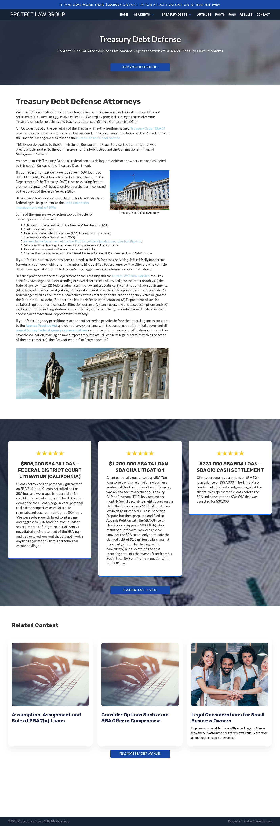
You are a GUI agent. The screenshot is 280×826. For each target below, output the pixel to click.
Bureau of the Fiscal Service (98, 138)
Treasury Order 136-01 (147, 128)
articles (204, 14)
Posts (220, 14)
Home (124, 14)
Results (246, 14)
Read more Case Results (140, 590)
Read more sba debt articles (140, 754)
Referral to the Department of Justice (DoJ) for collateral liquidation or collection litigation (82, 241)
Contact (263, 14)
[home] (37, 14)
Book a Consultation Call (140, 67)
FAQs (232, 14)
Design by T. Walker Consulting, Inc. (250, 821)
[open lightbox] (92, 373)
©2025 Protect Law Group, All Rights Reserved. (38, 821)
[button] (144, 15)
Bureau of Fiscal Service (131, 276)
